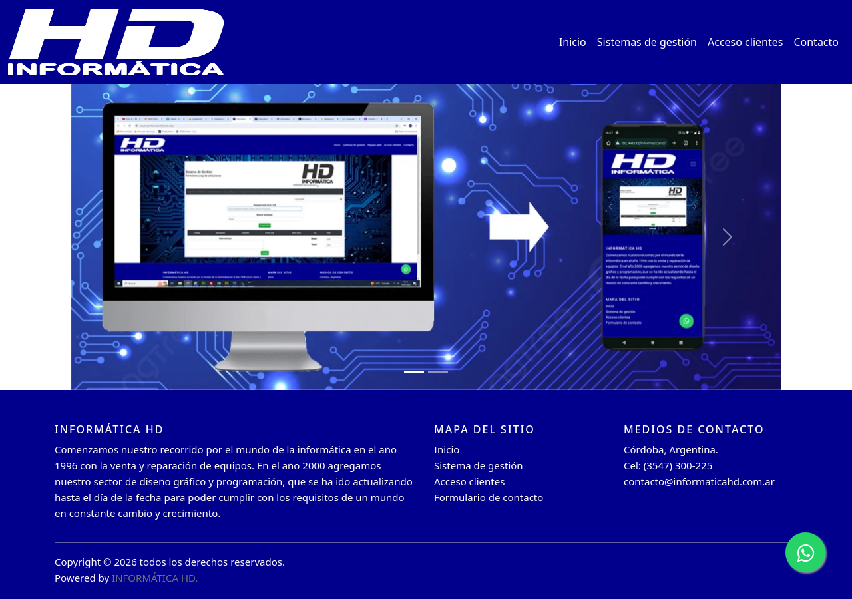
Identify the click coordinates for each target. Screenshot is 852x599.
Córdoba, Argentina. (671, 449)
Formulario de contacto (488, 497)
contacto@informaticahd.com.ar (699, 481)
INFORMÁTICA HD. (155, 577)
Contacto (816, 42)
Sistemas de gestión (647, 42)
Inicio (572, 42)
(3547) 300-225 (678, 465)
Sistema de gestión (478, 465)
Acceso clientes (745, 42)
